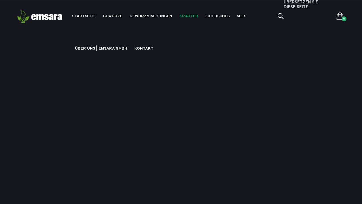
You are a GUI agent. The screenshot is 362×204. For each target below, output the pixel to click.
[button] (340, 16)
